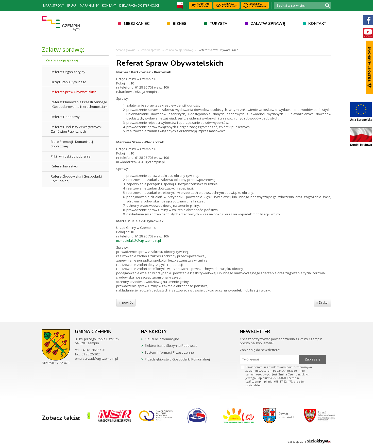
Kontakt (109, 5)
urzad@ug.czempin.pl (101, 358)
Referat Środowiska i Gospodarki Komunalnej (76, 178)
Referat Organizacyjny (68, 72)
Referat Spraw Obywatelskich (73, 92)
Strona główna (125, 50)
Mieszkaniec (136, 23)
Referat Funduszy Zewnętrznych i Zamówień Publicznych (76, 129)
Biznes (180, 23)
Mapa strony (53, 5)
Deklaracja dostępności (139, 5)
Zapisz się (312, 359)
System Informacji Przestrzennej (170, 352)
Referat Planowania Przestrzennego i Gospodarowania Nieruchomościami (79, 104)
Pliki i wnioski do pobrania (71, 156)
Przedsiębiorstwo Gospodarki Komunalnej (177, 359)
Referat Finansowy (65, 116)
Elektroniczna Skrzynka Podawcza (171, 345)
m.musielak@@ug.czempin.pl (138, 240)
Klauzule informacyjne (162, 339)
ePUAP (72, 5)
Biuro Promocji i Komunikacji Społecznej (72, 144)
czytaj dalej (253, 385)
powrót (126, 302)
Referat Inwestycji (64, 166)
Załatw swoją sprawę (62, 60)
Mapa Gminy (89, 5)
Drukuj (322, 302)
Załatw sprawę (268, 23)
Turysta (218, 23)
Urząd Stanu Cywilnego (68, 82)
